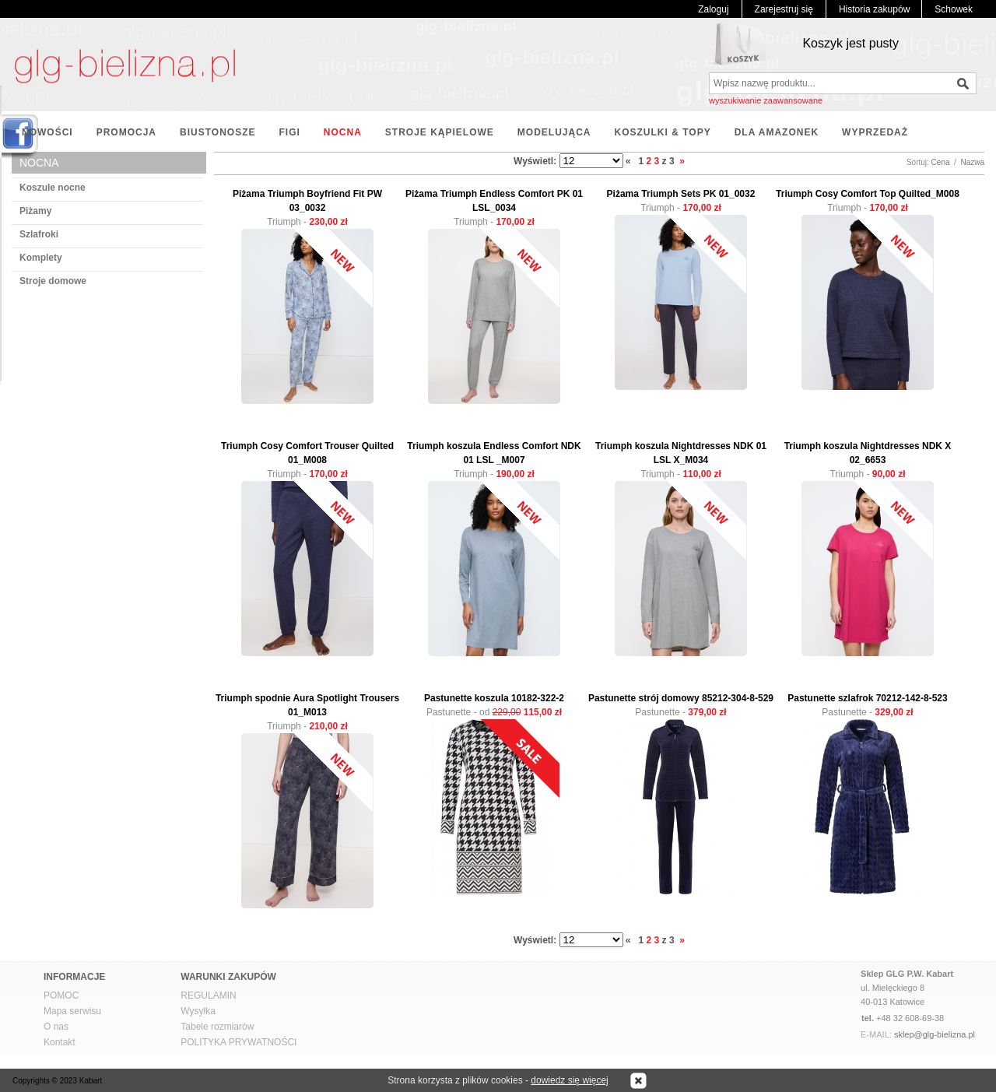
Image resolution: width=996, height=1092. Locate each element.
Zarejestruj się (784, 9)
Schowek (954, 9)
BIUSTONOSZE (217, 132)
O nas (56, 1026)
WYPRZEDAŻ (875, 132)
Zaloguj (713, 9)
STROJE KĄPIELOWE (439, 132)
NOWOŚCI (47, 132)
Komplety (40, 257)
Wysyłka (198, 1011)
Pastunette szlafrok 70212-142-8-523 (867, 698)
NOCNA (343, 132)
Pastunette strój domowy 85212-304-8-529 (680, 698)
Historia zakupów (874, 9)
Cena (940, 162)
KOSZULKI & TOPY (663, 132)
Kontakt (59, 1042)
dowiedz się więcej (569, 1080)
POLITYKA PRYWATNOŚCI (238, 1042)
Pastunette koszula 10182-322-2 (494, 698)
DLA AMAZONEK (777, 132)
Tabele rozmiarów (217, 1026)
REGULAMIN (208, 995)
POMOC (61, 995)
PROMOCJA (126, 132)
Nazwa (972, 162)
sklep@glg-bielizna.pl (934, 1034)
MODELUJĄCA (554, 132)
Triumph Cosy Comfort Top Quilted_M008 (867, 193)
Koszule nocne (52, 187)
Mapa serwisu (72, 1011)
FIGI (289, 132)
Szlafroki (38, 234)
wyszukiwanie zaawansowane (765, 100)
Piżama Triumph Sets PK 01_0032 (681, 193)
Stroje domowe (52, 281)
